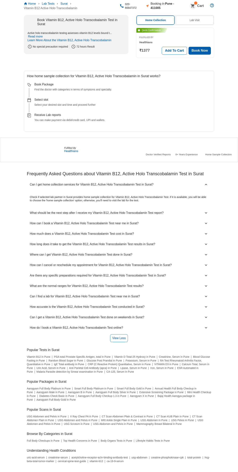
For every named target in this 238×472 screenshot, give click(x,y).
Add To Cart (173, 51)
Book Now (198, 51)
